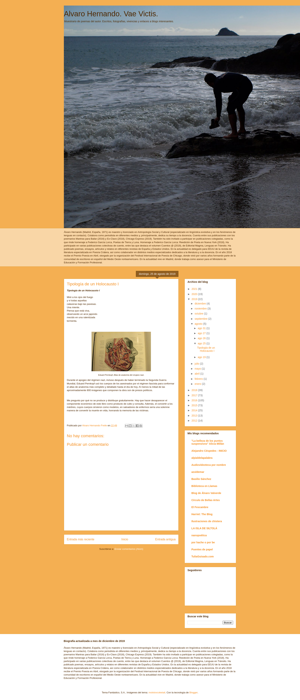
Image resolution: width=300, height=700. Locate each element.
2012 (195, 420)
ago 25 (202, 343)
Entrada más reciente (80, 539)
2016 (195, 400)
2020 (195, 294)
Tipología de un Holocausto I (206, 349)
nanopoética (199, 535)
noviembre (201, 308)
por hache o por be (203, 542)
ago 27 (202, 333)
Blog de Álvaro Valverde (206, 493)
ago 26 (202, 338)
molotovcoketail (157, 692)
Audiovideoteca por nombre (208, 464)
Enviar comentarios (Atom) (129, 549)
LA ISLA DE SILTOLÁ (204, 528)
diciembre (201, 303)
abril (197, 373)
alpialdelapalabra (202, 457)
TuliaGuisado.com (202, 556)
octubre (199, 313)
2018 (195, 390)
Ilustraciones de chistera (206, 521)
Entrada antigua (165, 539)
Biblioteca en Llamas (204, 486)
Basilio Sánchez (201, 478)
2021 (195, 288)
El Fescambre (199, 507)
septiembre (201, 318)
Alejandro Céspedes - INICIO (209, 450)
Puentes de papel (202, 549)
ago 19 (202, 357)
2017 (195, 395)
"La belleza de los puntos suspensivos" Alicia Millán (207, 442)
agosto (199, 323)
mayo (198, 368)
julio (197, 363)
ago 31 (202, 328)
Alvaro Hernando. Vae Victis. (111, 14)
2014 (195, 410)
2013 (195, 415)
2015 (195, 405)
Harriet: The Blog (202, 514)
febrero (199, 378)
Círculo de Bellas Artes (205, 500)
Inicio (124, 539)
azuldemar (197, 471)
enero (198, 383)
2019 (195, 299)
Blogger (193, 692)
